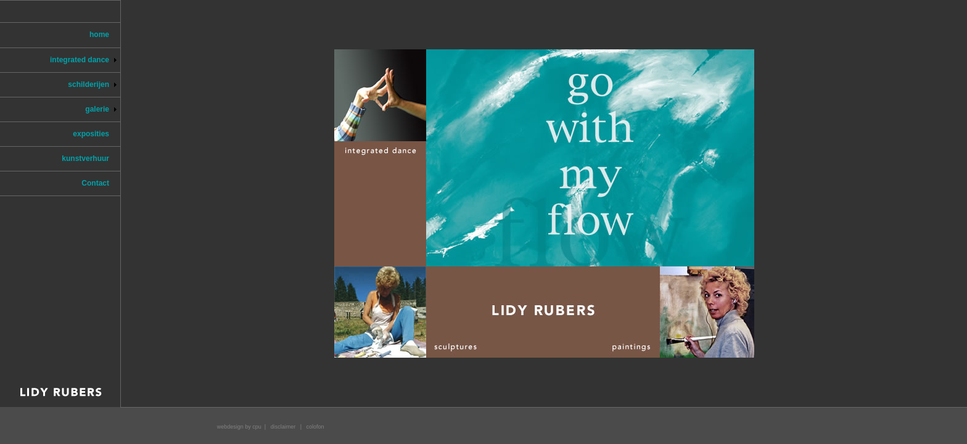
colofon (315, 427)
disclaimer (283, 427)
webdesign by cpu (239, 427)
